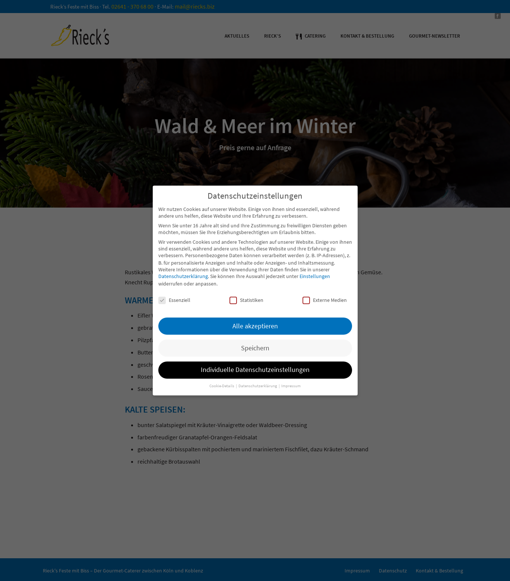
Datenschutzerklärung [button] (258, 378)
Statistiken (246, 293)
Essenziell (174, 293)
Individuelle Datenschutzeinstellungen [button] (255, 363)
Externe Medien (324, 293)
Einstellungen (315, 269)
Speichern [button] (255, 341)
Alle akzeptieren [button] (255, 319)
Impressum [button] (291, 378)
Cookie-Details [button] (222, 378)
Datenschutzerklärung (183, 269)
